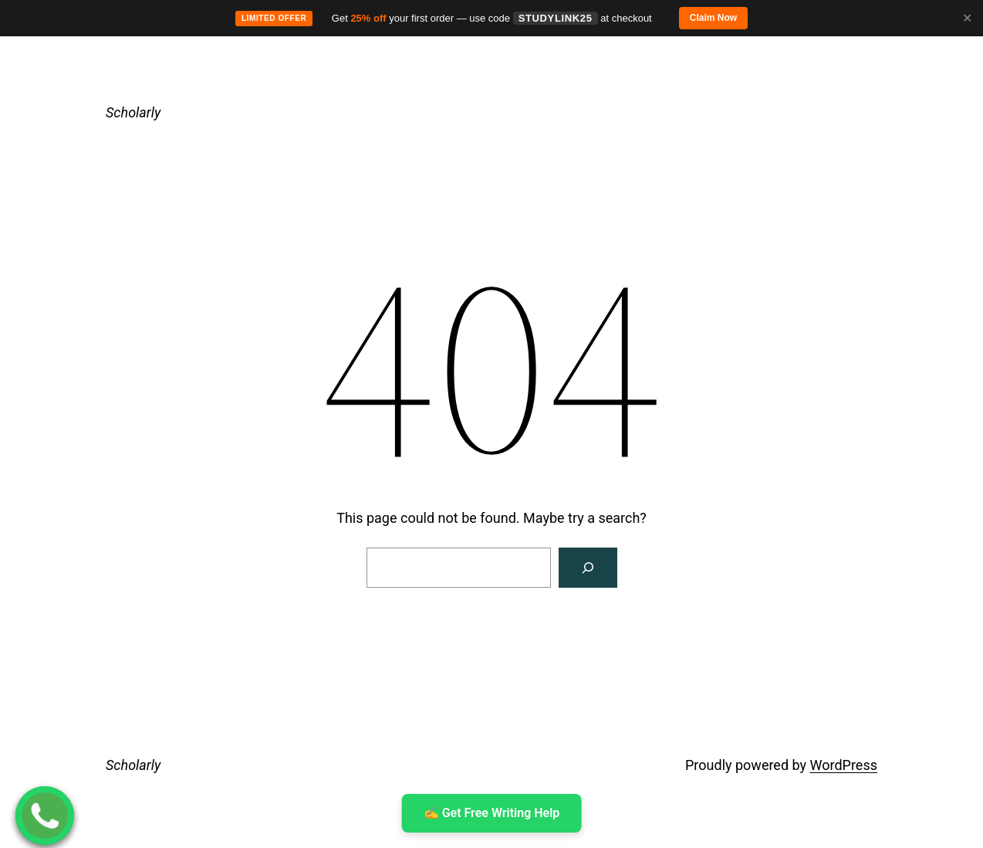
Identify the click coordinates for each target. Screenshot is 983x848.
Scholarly (133, 112)
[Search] (588, 568)
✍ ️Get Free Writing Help (492, 813)
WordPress (843, 765)
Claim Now (713, 17)
